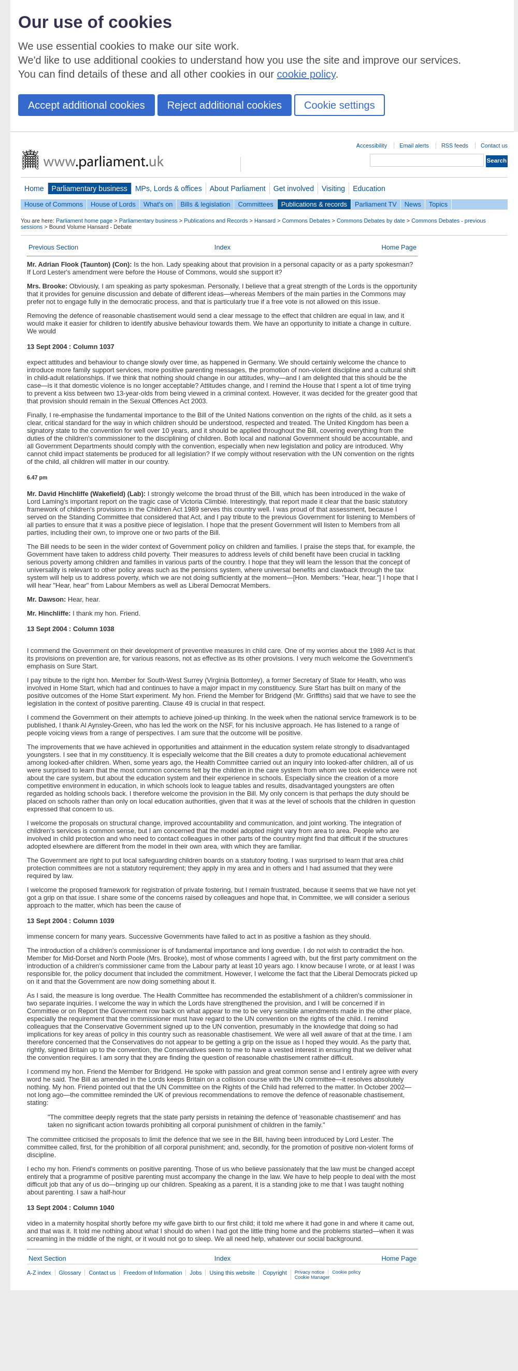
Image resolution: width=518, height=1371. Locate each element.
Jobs (196, 1273)
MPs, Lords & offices (168, 188)
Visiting (333, 188)
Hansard (265, 220)
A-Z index (39, 1273)
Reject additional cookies (224, 105)
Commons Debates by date (371, 220)
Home (34, 188)
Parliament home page (84, 220)
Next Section (47, 1258)
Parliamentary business (89, 188)
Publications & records (314, 204)
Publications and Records (216, 220)
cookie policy (306, 74)
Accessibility (371, 145)
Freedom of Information (152, 1273)
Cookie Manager (312, 1277)
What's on (158, 204)
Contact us (494, 145)
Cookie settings (339, 105)
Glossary (70, 1273)
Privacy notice (309, 1272)
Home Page (398, 247)
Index (222, 247)
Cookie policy (346, 1272)
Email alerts (414, 145)
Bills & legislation (205, 204)
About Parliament (238, 188)
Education (369, 188)
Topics (438, 204)
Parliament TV (376, 204)
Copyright (275, 1273)
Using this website (232, 1273)
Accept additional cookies (86, 105)
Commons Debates (306, 220)
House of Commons (53, 204)
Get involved (294, 188)
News (413, 204)
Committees (255, 204)
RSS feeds (454, 145)
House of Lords (113, 204)
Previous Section (53, 247)
